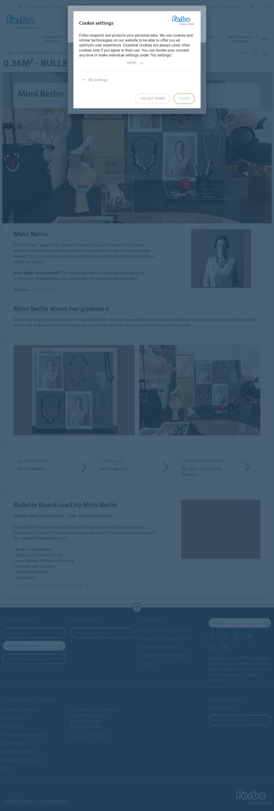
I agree (184, 98)
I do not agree (153, 98)
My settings (93, 80)
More (135, 63)
